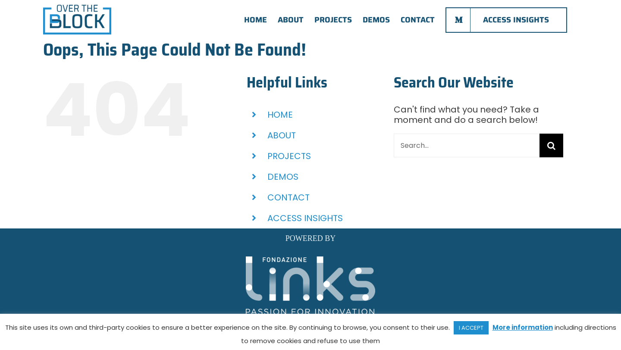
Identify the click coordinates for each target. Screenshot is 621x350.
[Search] (551, 145)
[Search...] (466, 145)
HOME (280, 115)
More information (522, 327)
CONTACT (288, 197)
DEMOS (282, 177)
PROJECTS (289, 156)
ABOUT (281, 135)
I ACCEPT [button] (471, 328)
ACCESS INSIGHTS (305, 218)
